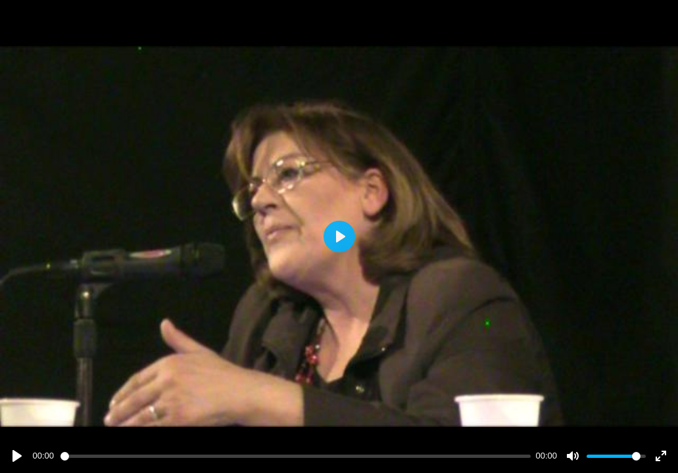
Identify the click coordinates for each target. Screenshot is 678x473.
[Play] (17, 455)
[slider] (296, 456)
